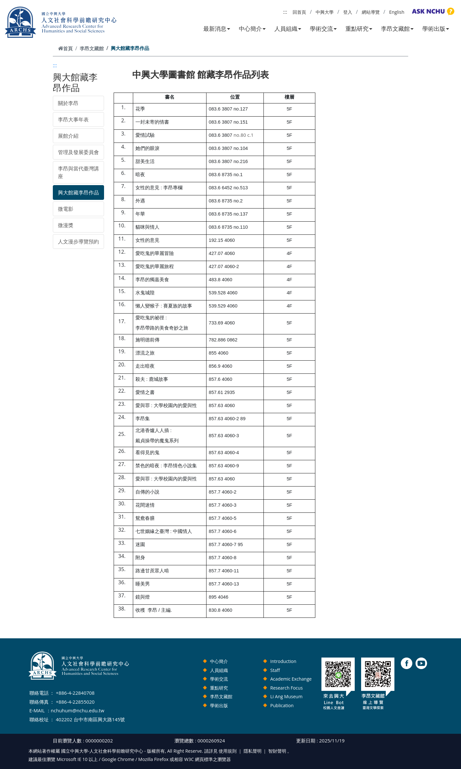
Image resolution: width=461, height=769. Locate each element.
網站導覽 (371, 12)
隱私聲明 (253, 751)
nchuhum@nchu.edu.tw (77, 710)
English (396, 12)
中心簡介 (252, 28)
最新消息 (216, 28)
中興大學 (325, 12)
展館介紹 (68, 135)
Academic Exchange (290, 679)
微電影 (65, 208)
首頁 (65, 48)
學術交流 (323, 28)
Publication (282, 705)
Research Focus (286, 688)
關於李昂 (68, 103)
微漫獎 (65, 225)
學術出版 (435, 28)
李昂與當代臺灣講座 (78, 172)
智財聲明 (277, 751)
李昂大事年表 (73, 119)
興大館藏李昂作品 (78, 192)
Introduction (283, 661)
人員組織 (287, 28)
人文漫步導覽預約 (78, 241)
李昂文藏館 (397, 28)
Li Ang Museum (286, 696)
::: (285, 11)
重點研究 (358, 28)
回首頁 (299, 12)
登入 (347, 12)
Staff (275, 670)
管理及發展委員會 (78, 152)
